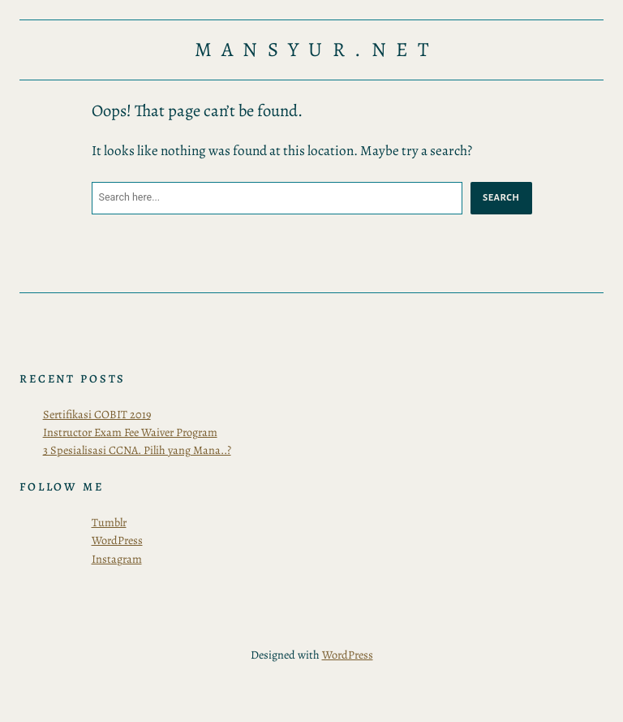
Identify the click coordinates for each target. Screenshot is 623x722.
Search (501, 197)
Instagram (117, 559)
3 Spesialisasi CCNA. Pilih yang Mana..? (137, 450)
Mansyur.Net (317, 50)
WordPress (117, 540)
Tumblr (109, 522)
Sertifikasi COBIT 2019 (97, 414)
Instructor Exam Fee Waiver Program (130, 432)
